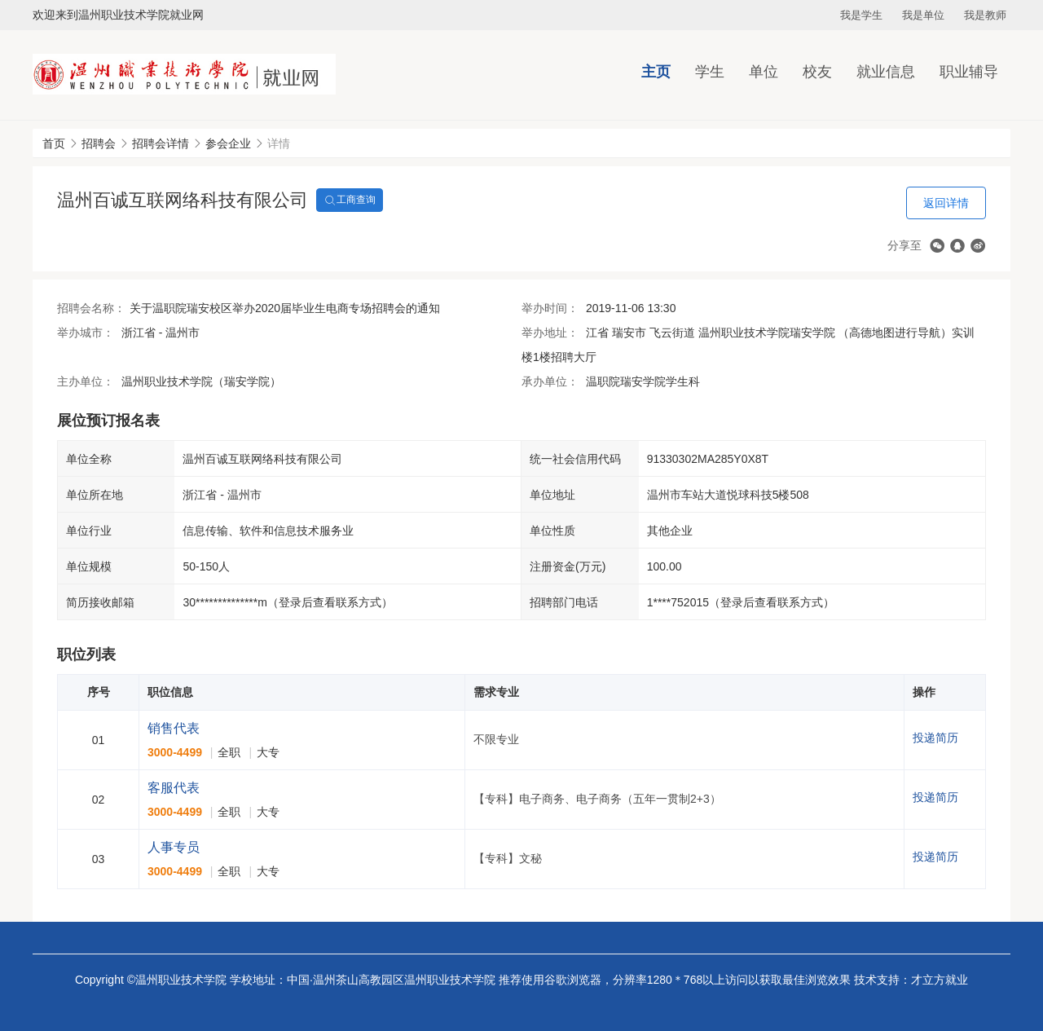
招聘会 (98, 143)
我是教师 (985, 15)
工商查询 (349, 200)
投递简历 (935, 737)
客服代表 (173, 788)
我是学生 (861, 15)
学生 (709, 72)
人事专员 (173, 847)
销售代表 (173, 728)
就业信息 (885, 72)
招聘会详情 (160, 143)
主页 (656, 72)
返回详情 (946, 202)
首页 (53, 143)
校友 (817, 72)
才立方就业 (939, 979)
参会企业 (228, 143)
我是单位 (923, 15)
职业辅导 (969, 72)
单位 (763, 72)
